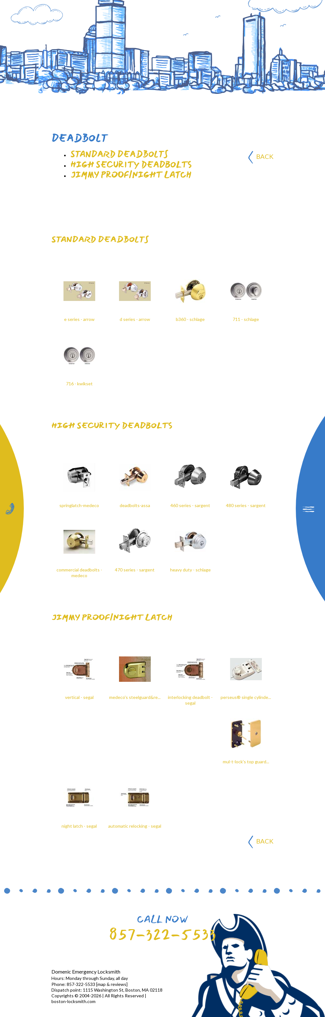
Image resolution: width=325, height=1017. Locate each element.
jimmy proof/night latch (111, 617)
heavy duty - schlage (190, 569)
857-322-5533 (162, 934)
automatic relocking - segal (134, 826)
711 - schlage (246, 319)
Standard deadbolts (100, 239)
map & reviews (111, 984)
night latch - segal (79, 826)
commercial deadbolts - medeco (79, 572)
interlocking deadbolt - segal (190, 700)
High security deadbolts (111, 425)
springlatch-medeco (79, 505)
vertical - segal (79, 697)
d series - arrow (135, 319)
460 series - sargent (190, 505)
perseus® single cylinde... (246, 697)
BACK (261, 157)
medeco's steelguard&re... (135, 697)
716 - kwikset (79, 383)
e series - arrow (79, 319)
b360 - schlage (190, 319)
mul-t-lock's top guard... (246, 761)
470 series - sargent (135, 569)
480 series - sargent (246, 505)
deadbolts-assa (135, 505)
